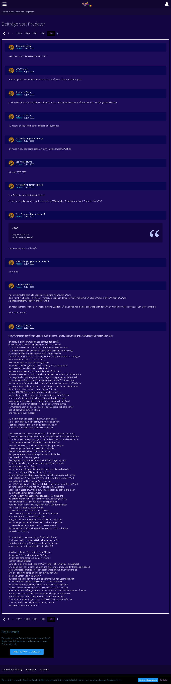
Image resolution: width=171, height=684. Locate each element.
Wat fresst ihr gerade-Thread (29, 138)
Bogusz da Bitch (23, 46)
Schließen (164, 680)
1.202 (43, 33)
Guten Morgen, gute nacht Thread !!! (32, 261)
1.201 (35, 33)
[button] (4, 4)
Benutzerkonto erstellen (27, 651)
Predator (19, 48)
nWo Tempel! (22, 69)
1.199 (19, 33)
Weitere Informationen (148, 680)
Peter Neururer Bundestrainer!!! (30, 214)
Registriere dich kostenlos (14, 641)
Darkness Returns (24, 161)
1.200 (27, 33)
